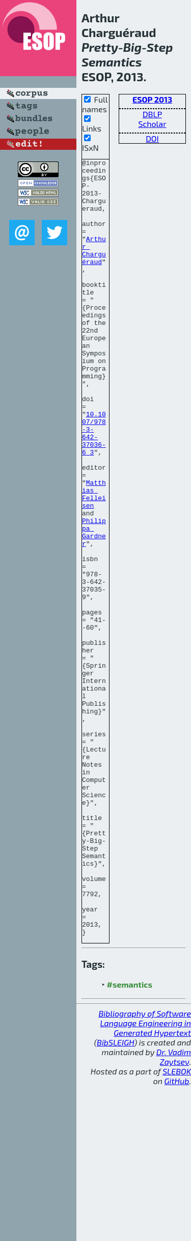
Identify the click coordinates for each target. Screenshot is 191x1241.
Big (132, 47)
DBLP (152, 114)
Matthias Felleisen (94, 561)
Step (160, 47)
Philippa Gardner (94, 607)
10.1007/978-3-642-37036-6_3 (94, 488)
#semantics (129, 1140)
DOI (152, 138)
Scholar (152, 123)
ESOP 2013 (152, 99)
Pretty (99, 47)
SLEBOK (176, 1226)
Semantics (111, 61)
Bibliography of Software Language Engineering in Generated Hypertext (144, 1178)
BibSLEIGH (115, 1197)
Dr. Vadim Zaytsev (173, 1212)
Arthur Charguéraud (94, 269)
